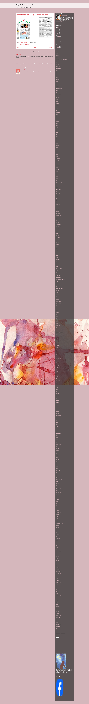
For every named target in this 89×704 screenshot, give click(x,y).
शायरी (57, 441)
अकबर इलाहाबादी (58, 68)
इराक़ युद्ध (57, 101)
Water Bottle (58, 626)
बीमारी (57, 314)
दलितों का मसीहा (58, 215)
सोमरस (57, 490)
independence (58, 551)
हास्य (56, 503)
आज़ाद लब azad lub (25, 4)
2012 (58, 33)
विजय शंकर (57, 413)
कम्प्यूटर (57, 132)
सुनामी (57, 481)
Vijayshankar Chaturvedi (59, 678)
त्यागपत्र (57, 211)
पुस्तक (57, 270)
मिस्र (57, 352)
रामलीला (57, 389)
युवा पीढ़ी (57, 376)
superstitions (58, 615)
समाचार (57, 461)
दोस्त (56, 220)
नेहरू (56, 246)
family (57, 540)
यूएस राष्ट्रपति (58, 380)
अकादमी (57, 70)
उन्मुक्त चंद (57, 105)
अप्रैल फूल (57, 73)
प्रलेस (57, 281)
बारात (57, 308)
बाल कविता (57, 312)
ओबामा (57, 123)
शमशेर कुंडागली (58, 433)
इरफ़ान (57, 99)
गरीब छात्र (57, 160)
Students (57, 613)
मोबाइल (57, 369)
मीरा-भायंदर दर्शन (58, 358)
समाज (57, 463)
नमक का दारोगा (58, 226)
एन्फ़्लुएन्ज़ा (57, 119)
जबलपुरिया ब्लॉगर (58, 189)
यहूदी (56, 374)
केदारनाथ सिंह (58, 149)
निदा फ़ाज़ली (58, 239)
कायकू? (57, 143)
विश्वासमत (57, 424)
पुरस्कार (57, 266)
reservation (58, 606)
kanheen (57, 567)
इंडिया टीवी (57, 97)
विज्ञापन (57, 417)
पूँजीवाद (57, 274)
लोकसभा (57, 402)
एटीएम (57, 114)
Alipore (57, 514)
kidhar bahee (58, 571)
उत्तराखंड (57, 103)
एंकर (56, 110)
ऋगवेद (57, 108)
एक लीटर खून (58, 112)
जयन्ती (57, 191)
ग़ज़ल (57, 156)
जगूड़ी (57, 184)
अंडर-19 (57, 64)
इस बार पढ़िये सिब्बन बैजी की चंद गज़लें (26, 69)
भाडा (56, 330)
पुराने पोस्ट (51, 47)
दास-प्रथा (57, 217)
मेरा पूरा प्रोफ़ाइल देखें (59, 21)
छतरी (57, 178)
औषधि (57, 125)
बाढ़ (56, 305)
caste (57, 519)
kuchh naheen (58, 573)
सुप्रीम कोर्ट (57, 483)
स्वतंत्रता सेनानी (58, 492)
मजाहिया (57, 340)
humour (57, 547)
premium (57, 600)
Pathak (57, 591)
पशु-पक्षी (57, 257)
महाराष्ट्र (57, 345)
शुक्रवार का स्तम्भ (58, 444)
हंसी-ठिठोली (57, 499)
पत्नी (56, 253)
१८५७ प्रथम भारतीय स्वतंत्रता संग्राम (61, 59)
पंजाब (57, 250)
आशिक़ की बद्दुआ (18, 65)
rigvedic (57, 608)
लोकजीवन (57, 400)
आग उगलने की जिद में (59, 88)
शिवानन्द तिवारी (58, 442)
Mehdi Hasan (58, 582)
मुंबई (56, 360)
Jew (56, 562)
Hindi (57, 545)
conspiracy (58, 525)
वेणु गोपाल (57, 426)
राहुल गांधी (57, 393)
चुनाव (57, 176)
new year (57, 587)
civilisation (58, 521)
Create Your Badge (59, 696)
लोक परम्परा (57, 398)
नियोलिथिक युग (58, 242)
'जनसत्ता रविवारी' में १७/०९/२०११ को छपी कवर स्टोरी (32, 15)
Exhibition (58, 538)
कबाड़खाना (57, 127)
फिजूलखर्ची (57, 294)
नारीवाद (57, 233)
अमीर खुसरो (58, 79)
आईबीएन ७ (57, 86)
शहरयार (57, 437)
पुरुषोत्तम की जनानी (59, 268)
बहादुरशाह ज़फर (58, 301)
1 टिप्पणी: (25, 42)
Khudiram (58, 569)
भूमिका (57, 336)
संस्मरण (57, 457)
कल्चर (57, 136)
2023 (58, 27)
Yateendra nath (58, 630)
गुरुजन (57, 167)
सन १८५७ (57, 459)
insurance (58, 556)
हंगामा (57, 497)
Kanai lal (57, 565)
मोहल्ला (57, 371)
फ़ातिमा (57, 292)
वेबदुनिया (57, 428)
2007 (58, 47)
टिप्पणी (57, 198)
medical (57, 580)
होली (56, 507)
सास (56, 472)
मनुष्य (57, 341)
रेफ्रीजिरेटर (57, 395)
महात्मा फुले (57, 343)
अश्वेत (57, 83)
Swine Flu (58, 617)
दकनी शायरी (58, 213)
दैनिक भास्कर (58, 218)
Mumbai (57, 586)
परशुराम (57, 255)
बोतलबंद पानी (58, 323)
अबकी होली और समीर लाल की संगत (21, 62)
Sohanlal (57, 611)
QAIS (57, 602)
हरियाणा (57, 501)
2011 (58, 35)
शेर (56, 446)
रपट (56, 384)
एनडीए (57, 116)
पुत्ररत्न (57, 264)
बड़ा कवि (57, 297)
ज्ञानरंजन (57, 196)
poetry (57, 597)
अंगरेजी (57, 61)
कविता (57, 138)
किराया (57, 147)
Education (58, 532)
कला (56, 134)
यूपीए (56, 382)
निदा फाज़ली (58, 237)
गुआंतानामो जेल (58, 165)
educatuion (58, 534)
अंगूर (56, 62)
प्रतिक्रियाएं (58, 275)
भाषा (56, 334)
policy (57, 598)
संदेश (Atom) (37, 51)
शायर (57, 439)
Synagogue (58, 619)
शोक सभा (57, 448)
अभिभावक (57, 77)
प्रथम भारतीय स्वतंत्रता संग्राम (60, 279)
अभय (57, 75)
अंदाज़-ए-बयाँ (58, 66)
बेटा (56, 319)
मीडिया (57, 354)
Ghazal (24, 44)
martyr (57, 578)
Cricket (57, 529)
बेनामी (57, 321)
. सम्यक (57, 53)
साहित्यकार (57, 474)
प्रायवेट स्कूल (58, 283)
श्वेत (56, 452)
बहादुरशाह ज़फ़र (58, 303)
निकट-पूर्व (57, 235)
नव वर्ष (57, 229)
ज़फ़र (57, 187)
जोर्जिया (57, 195)
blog (57, 518)
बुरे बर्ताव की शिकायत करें (60, 633)
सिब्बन (57, 477)
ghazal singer (58, 543)
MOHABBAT (58, 584)
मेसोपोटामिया (58, 365)
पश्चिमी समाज (58, 259)
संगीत (57, 453)
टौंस (56, 202)
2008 (58, 46)
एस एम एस (57, 121)
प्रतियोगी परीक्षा (58, 277)
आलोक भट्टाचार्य (58, 94)
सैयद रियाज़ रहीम (58, 488)
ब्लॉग (56, 327)
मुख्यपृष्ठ (34, 47)
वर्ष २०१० (57, 404)
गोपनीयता (57, 169)
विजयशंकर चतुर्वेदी (64, 15)
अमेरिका (57, 81)
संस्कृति (57, 455)
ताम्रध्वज (57, 207)
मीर (56, 356)
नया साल (57, 228)
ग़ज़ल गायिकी (58, 158)
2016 (58, 32)
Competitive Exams (59, 523)
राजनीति (57, 387)
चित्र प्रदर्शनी (58, 174)
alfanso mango (58, 512)
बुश (56, 318)
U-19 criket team (59, 622)
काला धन (57, 145)
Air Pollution (58, 510)
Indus (57, 554)
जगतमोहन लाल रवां (59, 182)
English (57, 536)
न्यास (56, 248)
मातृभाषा (57, 351)
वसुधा (57, 406)
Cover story (21, 44)
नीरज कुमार (57, 244)
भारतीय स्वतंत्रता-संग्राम (59, 332)
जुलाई (59, 36)
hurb (57, 549)
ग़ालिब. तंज (57, 163)
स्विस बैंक (57, 496)
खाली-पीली (57, 152)
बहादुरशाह (57, 299)
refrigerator (58, 604)
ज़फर (57, 185)
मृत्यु (56, 362)
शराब (56, 435)
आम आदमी (57, 90)
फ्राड (57, 296)
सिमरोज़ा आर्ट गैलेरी (59, 479)
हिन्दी (56, 505)
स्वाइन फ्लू (57, 494)
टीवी (56, 200)
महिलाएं (57, 347)
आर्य (56, 92)
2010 (58, 42)
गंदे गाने (57, 154)
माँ (56, 349)
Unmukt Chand (58, 624)
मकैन (57, 338)
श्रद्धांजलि (57, 450)
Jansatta (27, 44)
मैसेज (57, 367)
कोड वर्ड (57, 151)
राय (56, 391)
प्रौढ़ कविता (57, 290)
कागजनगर (57, 141)
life (56, 576)
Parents (57, 589)
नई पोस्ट (18, 47)
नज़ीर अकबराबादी (58, 224)
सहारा (57, 466)
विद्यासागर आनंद (58, 419)
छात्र (57, 180)
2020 (58, 29)
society (57, 609)
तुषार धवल (57, 209)
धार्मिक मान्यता (58, 222)
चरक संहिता (57, 173)
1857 (57, 57)
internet (57, 558)
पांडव (57, 261)
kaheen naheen (59, 564)
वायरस (57, 409)
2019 (58, 30)
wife (56, 628)
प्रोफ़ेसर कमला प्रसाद (59, 288)
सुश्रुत (57, 486)
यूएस (56, 378)
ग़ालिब (57, 162)
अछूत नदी (57, 72)
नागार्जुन (57, 231)
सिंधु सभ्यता (57, 475)
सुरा (56, 485)
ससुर (56, 464)
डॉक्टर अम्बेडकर (58, 204)
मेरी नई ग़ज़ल (18, 54)
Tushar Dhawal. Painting (60, 620)
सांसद (57, 468)
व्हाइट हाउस (57, 431)
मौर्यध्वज (57, 373)
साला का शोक (58, 470)
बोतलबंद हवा (58, 325)
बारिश (57, 310)
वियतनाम (57, 420)
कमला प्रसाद (58, 130)
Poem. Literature (59, 595)
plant (57, 593)
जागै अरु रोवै (58, 193)
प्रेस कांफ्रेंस (58, 286)
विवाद (57, 422)
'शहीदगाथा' (57, 55)
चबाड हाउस (57, 171)
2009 (58, 44)
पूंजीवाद (57, 272)
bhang (57, 516)
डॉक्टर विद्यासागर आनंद (59, 206)
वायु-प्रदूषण (57, 411)
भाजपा (57, 329)
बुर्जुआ (57, 316)
